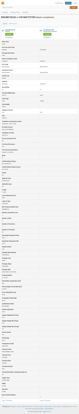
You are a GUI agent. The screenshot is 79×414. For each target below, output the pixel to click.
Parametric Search (38, 406)
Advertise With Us (49, 408)
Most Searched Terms (27, 406)
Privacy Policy (48, 406)
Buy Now (9, 34)
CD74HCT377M (48, 30)
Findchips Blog (59, 3)
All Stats (5, 23)
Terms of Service (57, 406)
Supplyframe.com (47, 411)
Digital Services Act (67, 406)
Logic (3, 400)
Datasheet (9, 37)
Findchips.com (2, 3)
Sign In (76, 3)
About (19, 406)
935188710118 (10, 30)
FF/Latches (9, 400)
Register (68, 3)
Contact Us (13, 406)
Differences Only (13, 23)
